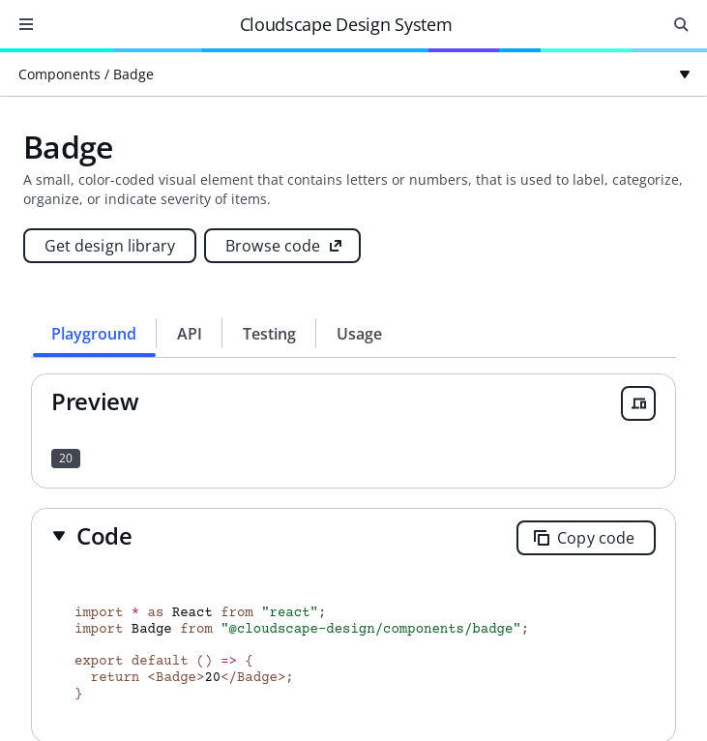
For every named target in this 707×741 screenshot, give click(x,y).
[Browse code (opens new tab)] (282, 245)
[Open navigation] (26, 24)
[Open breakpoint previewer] (638, 403)
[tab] (94, 333)
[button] (92, 535)
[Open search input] (680, 24)
